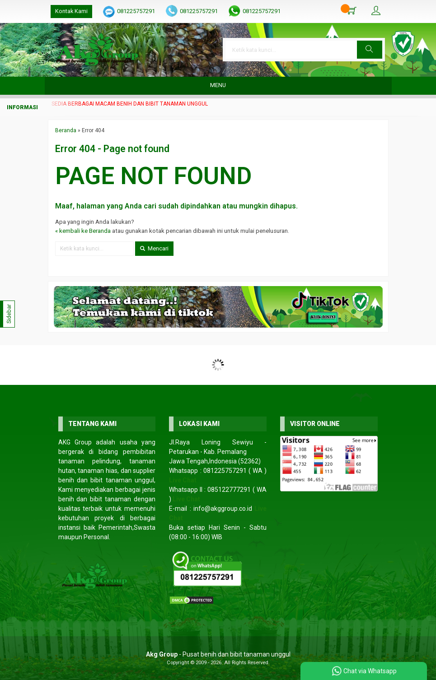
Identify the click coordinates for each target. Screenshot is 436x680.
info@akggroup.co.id (222, 508)
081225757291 (136, 11)
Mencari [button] (154, 248)
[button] (369, 50)
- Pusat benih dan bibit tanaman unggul (218, 654)
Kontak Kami (71, 11)
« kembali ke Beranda (83, 230)
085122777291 (229, 489)
